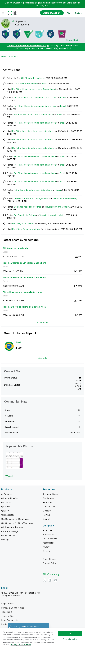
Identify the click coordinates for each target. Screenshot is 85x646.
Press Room (48, 534)
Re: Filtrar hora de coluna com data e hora (35, 122)
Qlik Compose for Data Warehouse (17, 523)
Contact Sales (49, 563)
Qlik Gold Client (8, 535)
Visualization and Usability (64, 198)
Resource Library (50, 494)
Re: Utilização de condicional (26, 229)
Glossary (47, 510)
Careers (46, 551)
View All (42, 358)
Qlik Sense (6, 502)
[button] (14, 460)
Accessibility (48, 542)
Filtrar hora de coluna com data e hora (33, 190)
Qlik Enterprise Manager (12, 527)
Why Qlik (5, 539)
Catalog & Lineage (9, 531)
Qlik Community (10, 56)
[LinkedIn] (50, 580)
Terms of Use (7, 616)
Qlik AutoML (7, 506)
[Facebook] (55, 580)
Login (38, 2)
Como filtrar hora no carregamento (31, 198)
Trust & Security (50, 538)
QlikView (5, 510)
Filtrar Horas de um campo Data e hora (33, 114)
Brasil (44, 83)
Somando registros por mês (27, 206)
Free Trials (47, 502)
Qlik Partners (48, 498)
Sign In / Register (74, 13)
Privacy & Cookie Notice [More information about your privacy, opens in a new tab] (21, 645)
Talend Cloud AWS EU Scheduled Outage (28, 45)
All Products (6, 494)
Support (46, 519)
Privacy (46, 547)
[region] (42, 637)
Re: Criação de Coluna (25, 215)
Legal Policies (7, 603)
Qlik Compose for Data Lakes (15, 519)
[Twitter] (44, 580)
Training (46, 515)
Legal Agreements (9, 620)
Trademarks (6, 612)
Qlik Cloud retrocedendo (32, 78)
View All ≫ (42, 322)
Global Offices (49, 559)
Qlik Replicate (7, 515)
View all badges (73, 40)
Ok (70, 633)
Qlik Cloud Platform (10, 498)
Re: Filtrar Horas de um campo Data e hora (33, 89)
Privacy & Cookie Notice (12, 607)
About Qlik (47, 530)
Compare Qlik (49, 506)
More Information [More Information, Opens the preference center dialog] (70, 639)
